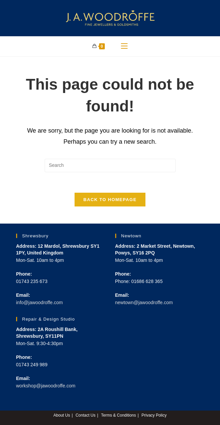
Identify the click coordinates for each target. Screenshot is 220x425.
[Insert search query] (110, 165)
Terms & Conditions (118, 415)
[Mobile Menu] (124, 46)
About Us (61, 415)
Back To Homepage (109, 199)
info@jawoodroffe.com (39, 302)
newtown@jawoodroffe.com (144, 302)
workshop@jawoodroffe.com (46, 385)
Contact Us (85, 415)
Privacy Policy (154, 415)
